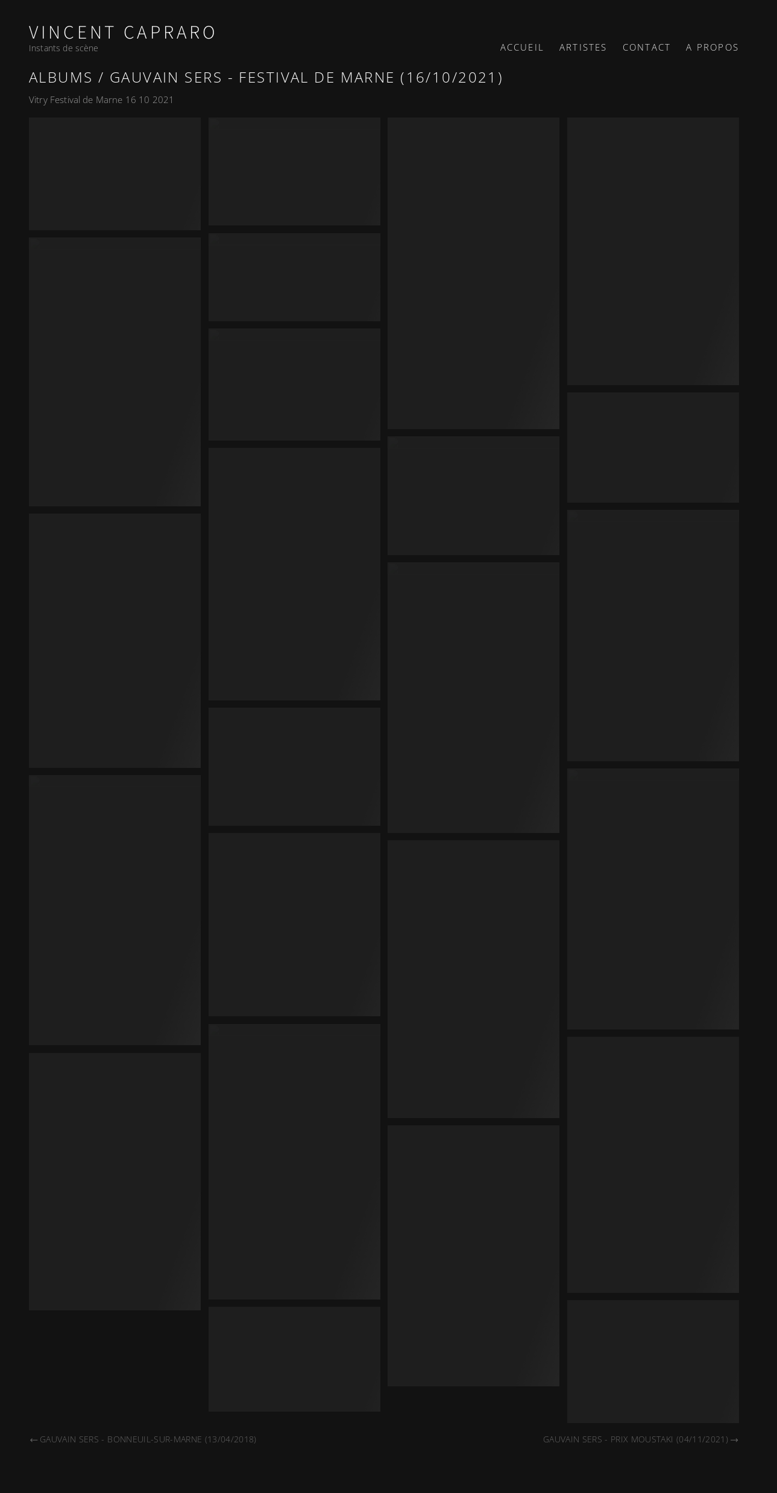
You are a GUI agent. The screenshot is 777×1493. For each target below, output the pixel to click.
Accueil (522, 47)
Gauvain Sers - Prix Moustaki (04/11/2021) (641, 1439)
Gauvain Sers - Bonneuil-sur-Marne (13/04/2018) (143, 1439)
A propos (712, 47)
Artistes (583, 47)
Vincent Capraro (123, 32)
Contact (647, 47)
